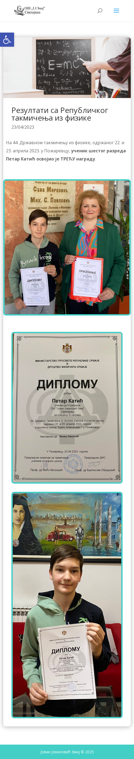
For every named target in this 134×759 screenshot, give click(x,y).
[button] (7, 40)
